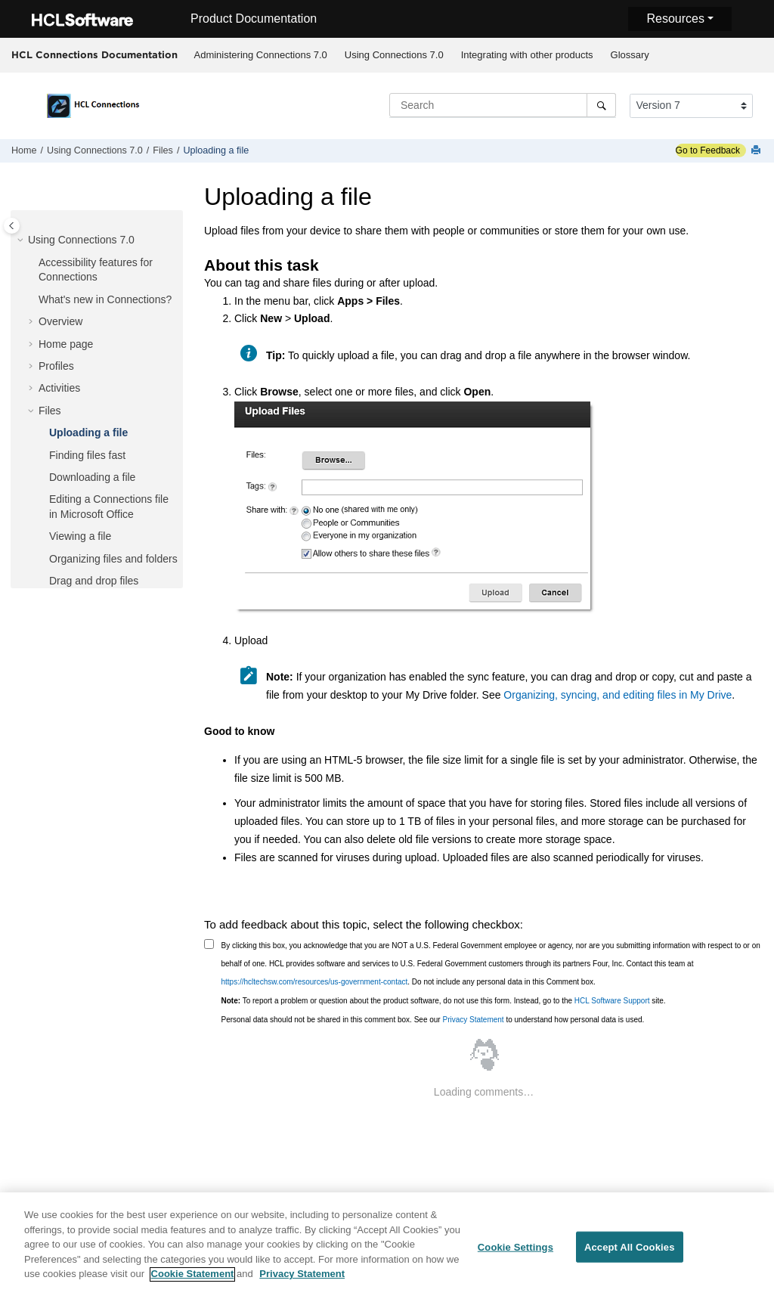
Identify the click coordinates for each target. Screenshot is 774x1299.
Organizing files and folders (113, 559)
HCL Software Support (612, 1001)
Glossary (630, 54)
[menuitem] (260, 55)
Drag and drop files (93, 581)
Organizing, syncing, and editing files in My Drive (617, 695)
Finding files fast (87, 455)
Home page (66, 344)
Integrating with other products (527, 54)
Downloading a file (92, 477)
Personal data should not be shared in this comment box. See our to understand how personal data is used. (433, 1019)
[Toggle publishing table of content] (12, 226)
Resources (675, 18)
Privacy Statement (472, 1019)
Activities (59, 388)
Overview (60, 321)
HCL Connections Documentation (94, 54)
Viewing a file (80, 536)
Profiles (56, 366)
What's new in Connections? (105, 299)
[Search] (601, 105)
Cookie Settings (515, 1254)
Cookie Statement (192, 1281)
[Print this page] (757, 151)
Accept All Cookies (629, 1254)
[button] (22, 240)
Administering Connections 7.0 (260, 54)
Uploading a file (216, 150)
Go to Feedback (708, 150)
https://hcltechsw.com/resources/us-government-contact (314, 982)
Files (163, 150)
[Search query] (502, 105)
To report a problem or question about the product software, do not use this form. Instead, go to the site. (443, 1001)
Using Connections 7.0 (394, 54)
